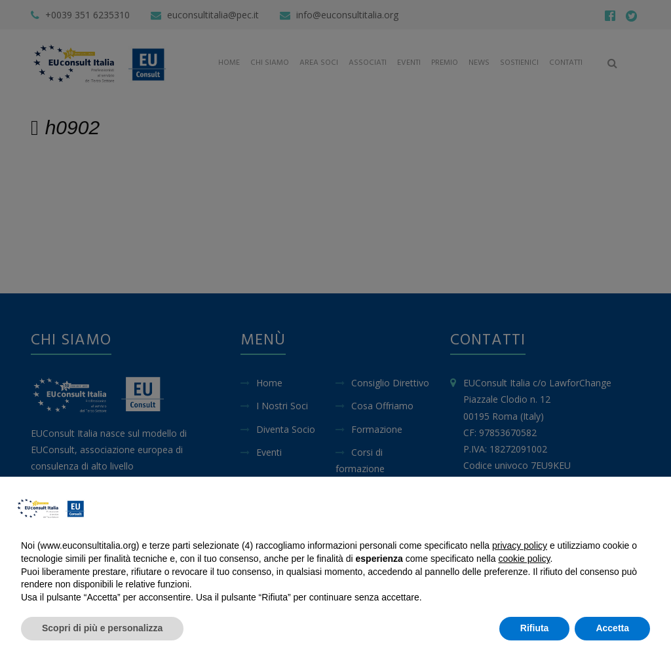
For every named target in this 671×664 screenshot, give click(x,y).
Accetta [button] (612, 628)
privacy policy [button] (519, 545)
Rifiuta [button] (534, 628)
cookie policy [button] (524, 558)
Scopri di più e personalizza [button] (102, 628)
